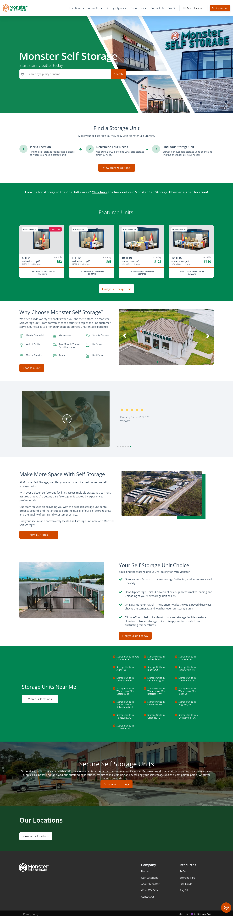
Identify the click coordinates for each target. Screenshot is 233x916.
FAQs (183, 870)
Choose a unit (31, 368)
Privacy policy (31, 912)
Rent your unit (220, 8)
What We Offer (150, 888)
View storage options (116, 168)
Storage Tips (187, 876)
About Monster (150, 882)
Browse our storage (116, 782)
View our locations (40, 698)
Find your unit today (135, 634)
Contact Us (148, 895)
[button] (157, 362)
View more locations (36, 834)
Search (118, 74)
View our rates (38, 533)
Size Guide (186, 882)
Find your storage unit (116, 289)
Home (145, 870)
